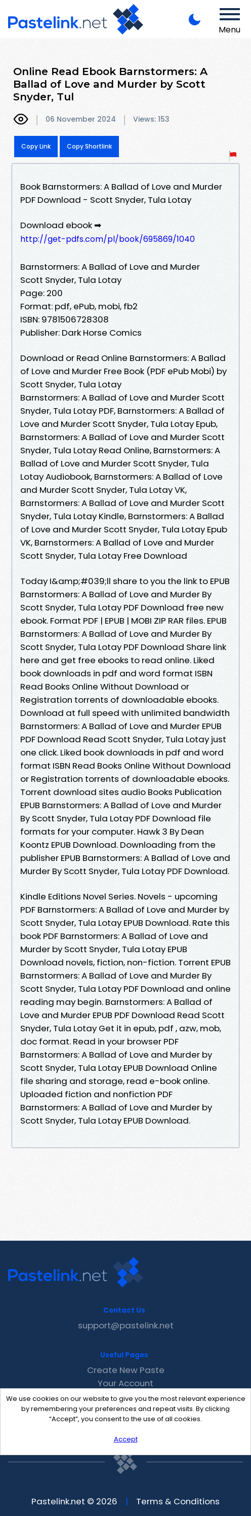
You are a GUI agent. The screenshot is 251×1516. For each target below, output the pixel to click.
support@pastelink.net (126, 1325)
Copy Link (36, 146)
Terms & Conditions (178, 1501)
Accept (126, 1439)
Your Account (125, 1383)
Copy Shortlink (89, 146)
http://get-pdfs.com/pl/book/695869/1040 (107, 239)
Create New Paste (125, 1370)
